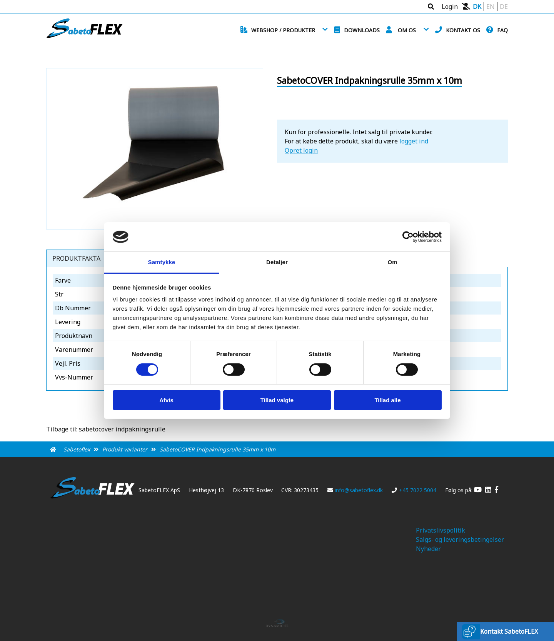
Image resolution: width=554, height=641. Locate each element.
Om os (407, 30)
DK (477, 6)
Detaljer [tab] (277, 262)
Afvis (166, 400)
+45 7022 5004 (414, 490)
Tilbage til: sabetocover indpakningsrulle (105, 429)
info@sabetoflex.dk (355, 490)
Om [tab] (392, 262)
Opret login (301, 150)
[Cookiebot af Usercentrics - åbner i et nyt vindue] (408, 237)
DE (504, 6)
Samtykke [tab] (161, 262)
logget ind (413, 141)
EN (490, 6)
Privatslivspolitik (440, 530)
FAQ (502, 30)
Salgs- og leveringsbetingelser (460, 539)
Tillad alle (387, 400)
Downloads (362, 30)
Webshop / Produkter (283, 30)
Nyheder (428, 548)
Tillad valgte (277, 400)
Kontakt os (463, 30)
